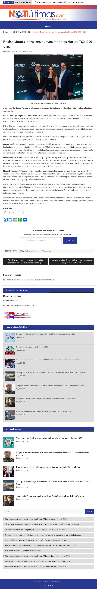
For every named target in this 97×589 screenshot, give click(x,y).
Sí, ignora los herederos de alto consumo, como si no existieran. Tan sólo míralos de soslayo (50, 386)
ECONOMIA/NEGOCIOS (15, 251)
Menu (48, 26)
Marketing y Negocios (32, 251)
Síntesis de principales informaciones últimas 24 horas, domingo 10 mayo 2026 (45, 334)
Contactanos (48, 585)
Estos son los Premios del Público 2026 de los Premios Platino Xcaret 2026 (43, 411)
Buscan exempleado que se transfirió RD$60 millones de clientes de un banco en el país (48, 360)
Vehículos (47, 251)
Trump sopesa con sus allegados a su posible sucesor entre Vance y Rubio (48, 467)
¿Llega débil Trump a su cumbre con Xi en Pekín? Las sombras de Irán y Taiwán (45, 398)
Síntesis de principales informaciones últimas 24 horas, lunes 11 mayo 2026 (49, 438)
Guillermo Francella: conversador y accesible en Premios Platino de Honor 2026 (38, 561)
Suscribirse (70, 240)
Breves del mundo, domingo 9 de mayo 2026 (32, 347)
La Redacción (27, 51)
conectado (26, 280)
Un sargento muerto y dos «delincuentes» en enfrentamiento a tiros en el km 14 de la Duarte (50, 373)
